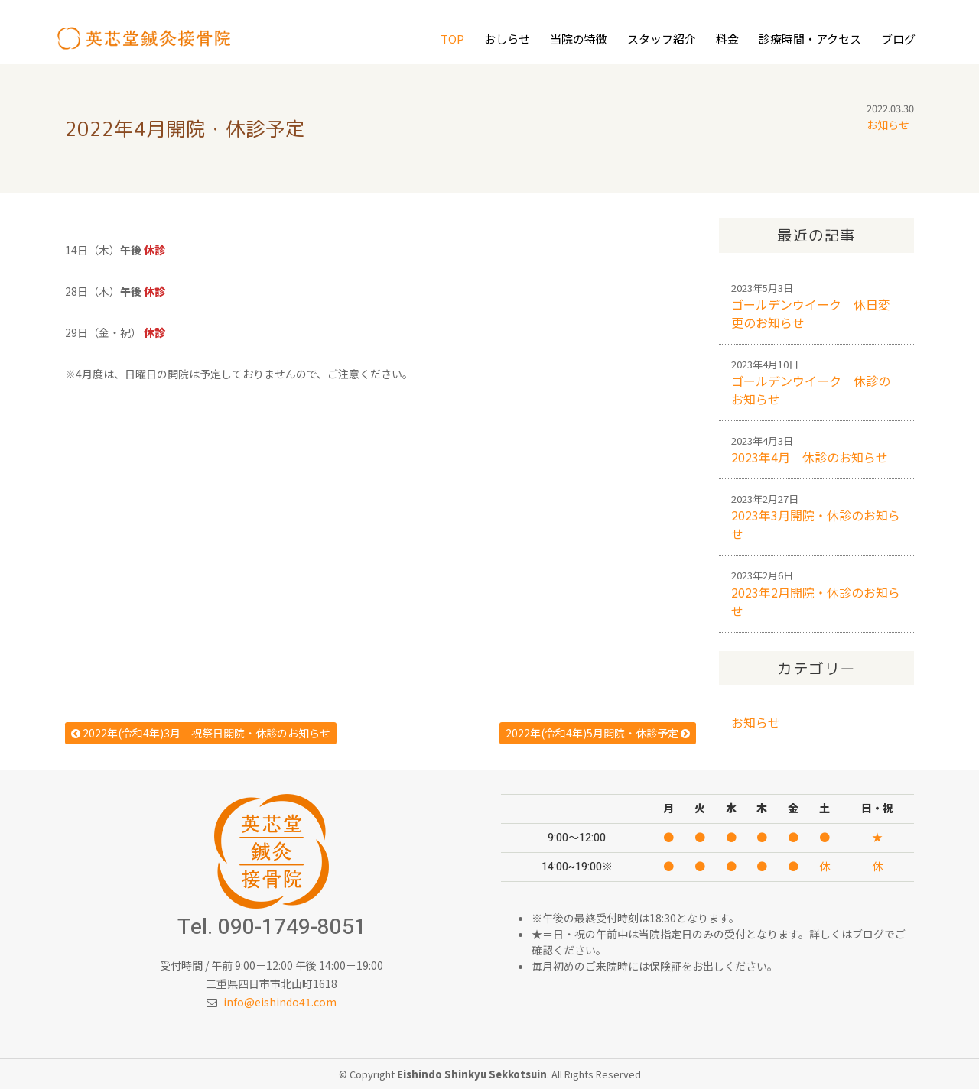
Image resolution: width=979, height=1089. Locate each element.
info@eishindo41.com (280, 1002)
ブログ (898, 39)
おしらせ (507, 39)
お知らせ (888, 124)
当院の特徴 (578, 39)
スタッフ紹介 (661, 39)
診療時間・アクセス (810, 39)
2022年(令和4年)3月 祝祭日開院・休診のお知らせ (200, 733)
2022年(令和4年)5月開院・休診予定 (598, 733)
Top (452, 39)
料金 (727, 39)
